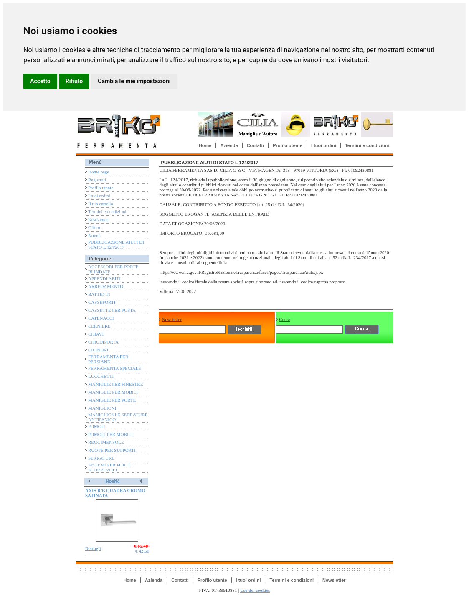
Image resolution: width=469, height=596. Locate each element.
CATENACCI (101, 318)
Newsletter (98, 219)
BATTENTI (99, 294)
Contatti (255, 145)
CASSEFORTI (101, 302)
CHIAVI (96, 333)
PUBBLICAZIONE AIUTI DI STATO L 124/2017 (116, 244)
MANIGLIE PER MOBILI (113, 392)
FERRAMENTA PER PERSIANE (108, 359)
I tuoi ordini (323, 145)
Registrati (97, 179)
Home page (98, 171)
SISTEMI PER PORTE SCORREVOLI (109, 467)
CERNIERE (99, 326)
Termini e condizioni (367, 145)
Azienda (229, 145)
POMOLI (97, 426)
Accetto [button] (40, 81)
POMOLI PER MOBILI (110, 434)
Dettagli (93, 548)
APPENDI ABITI (104, 278)
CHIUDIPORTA (103, 341)
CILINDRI (98, 349)
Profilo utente (287, 145)
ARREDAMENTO (105, 286)
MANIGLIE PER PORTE (112, 399)
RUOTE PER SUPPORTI (112, 450)
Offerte (94, 227)
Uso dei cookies (255, 590)
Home (205, 145)
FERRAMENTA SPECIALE (114, 368)
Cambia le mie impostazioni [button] (134, 81)
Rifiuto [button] (74, 81)
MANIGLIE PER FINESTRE (115, 384)
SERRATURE (101, 458)
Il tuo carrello (100, 203)
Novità (94, 235)
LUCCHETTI (101, 376)
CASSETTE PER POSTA (112, 310)
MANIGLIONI (102, 407)
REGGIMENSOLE (106, 442)
